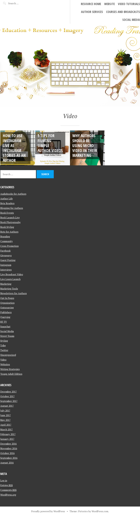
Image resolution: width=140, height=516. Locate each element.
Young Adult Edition (11, 373)
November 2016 (8, 448)
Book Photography (10, 222)
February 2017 (8, 434)
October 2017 (7, 396)
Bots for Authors (9, 231)
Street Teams (7, 336)
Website (109, 4)
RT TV (3, 321)
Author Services (92, 12)
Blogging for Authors (11, 208)
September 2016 (9, 457)
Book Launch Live (10, 217)
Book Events (7, 212)
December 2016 (8, 443)
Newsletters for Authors (13, 293)
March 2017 (6, 429)
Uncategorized (8, 354)
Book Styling (7, 227)
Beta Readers (7, 203)
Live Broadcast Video (11, 274)
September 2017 (9, 401)
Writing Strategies (10, 369)
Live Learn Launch (10, 279)
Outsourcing (7, 307)
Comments (8, 490)
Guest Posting (7, 260)
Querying (5, 317)
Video (3, 359)
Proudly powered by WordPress (48, 511)
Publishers (6, 312)
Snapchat (5, 326)
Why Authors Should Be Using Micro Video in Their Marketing (84, 145)
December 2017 (8, 391)
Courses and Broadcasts (123, 12)
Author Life (6, 198)
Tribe (3, 345)
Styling (4, 340)
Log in (3, 480)
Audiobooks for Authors (13, 193)
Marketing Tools (9, 288)
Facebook (5, 250)
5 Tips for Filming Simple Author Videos (50, 143)
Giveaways (6, 255)
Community (6, 241)
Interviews (6, 269)
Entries (6, 485)
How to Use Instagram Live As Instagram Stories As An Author (14, 148)
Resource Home (91, 4)
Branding (5, 236)
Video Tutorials (129, 4)
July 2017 (5, 410)
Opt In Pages (7, 298)
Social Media (131, 20)
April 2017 (5, 424)
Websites (5, 364)
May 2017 (5, 420)
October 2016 (7, 453)
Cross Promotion (9, 245)
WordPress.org (8, 494)
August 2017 (7, 405)
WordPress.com (100, 511)
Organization (7, 302)
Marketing (5, 283)
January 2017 (7, 439)
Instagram (5, 264)
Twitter (4, 350)
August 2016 (7, 462)
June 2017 (5, 415)
